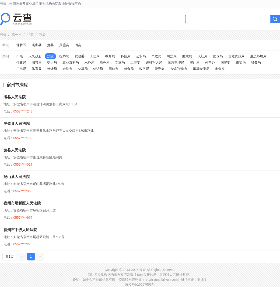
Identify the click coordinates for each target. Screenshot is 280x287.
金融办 (67, 69)
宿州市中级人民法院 (20, 230)
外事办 (210, 62)
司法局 (172, 56)
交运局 (52, 62)
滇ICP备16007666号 (140, 284)
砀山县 (37, 45)
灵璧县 (64, 45)
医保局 (218, 56)
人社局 (202, 56)
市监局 (241, 62)
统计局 (52, 69)
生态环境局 (258, 56)
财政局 (187, 56)
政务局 (144, 69)
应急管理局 (176, 62)
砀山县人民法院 (17, 177)
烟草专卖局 (201, 69)
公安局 (141, 56)
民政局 (156, 56)
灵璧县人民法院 (17, 124)
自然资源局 (236, 56)
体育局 (37, 69)
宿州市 (17, 35)
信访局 (98, 69)
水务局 (89, 62)
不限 (19, 56)
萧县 (50, 45)
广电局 (21, 69)
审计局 (195, 62)
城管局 (37, 62)
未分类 (220, 69)
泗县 (78, 45)
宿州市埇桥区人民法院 (22, 203)
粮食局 (129, 69)
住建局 (21, 62)
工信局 (95, 56)
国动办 (113, 69)
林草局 (83, 69)
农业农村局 (71, 62)
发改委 (79, 56)
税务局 (256, 62)
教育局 (110, 56)
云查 (3, 35)
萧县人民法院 (15, 150)
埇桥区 (21, 45)
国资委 (225, 62)
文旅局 (120, 62)
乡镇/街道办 (178, 69)
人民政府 (35, 56)
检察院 (64, 56)
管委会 (159, 69)
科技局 (125, 56)
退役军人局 (154, 62)
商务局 (104, 62)
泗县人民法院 (15, 97)
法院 (30, 35)
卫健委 (135, 62)
